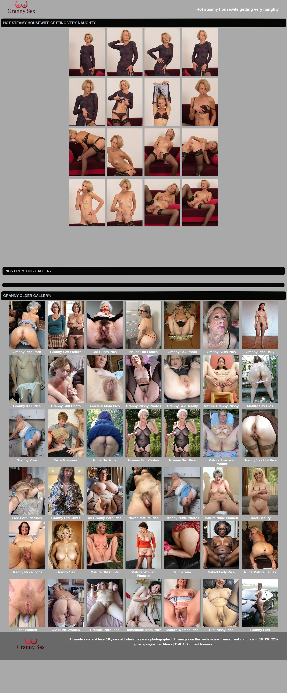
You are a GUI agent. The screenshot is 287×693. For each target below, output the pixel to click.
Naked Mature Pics (143, 549)
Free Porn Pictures (27, 549)
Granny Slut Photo (66, 437)
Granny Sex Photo (182, 383)
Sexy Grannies (66, 491)
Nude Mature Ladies (260, 603)
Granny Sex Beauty (182, 437)
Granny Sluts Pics (221, 383)
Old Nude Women (66, 661)
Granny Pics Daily (260, 383)
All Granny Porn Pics (104, 549)
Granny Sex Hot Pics (260, 491)
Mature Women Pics (182, 661)
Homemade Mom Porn (143, 661)
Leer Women (27, 661)
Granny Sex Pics (182, 491)
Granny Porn (27, 491)
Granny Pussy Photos (143, 437)
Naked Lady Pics (221, 603)
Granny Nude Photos (182, 549)
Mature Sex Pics (260, 437)
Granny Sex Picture (66, 383)
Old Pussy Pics (221, 661)
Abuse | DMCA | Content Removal (188, 677)
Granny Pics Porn (27, 383)
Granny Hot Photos (143, 491)
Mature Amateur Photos (221, 493)
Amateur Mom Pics (104, 437)
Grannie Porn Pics (104, 661)
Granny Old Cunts (66, 549)
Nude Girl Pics (104, 491)
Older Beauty (260, 549)
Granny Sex (66, 603)
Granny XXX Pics (27, 437)
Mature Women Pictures (143, 605)
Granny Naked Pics (27, 603)
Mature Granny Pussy (221, 437)
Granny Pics (260, 661)
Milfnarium (182, 603)
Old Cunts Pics (104, 383)
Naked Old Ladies (143, 383)
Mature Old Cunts (104, 603)
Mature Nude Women (221, 549)
